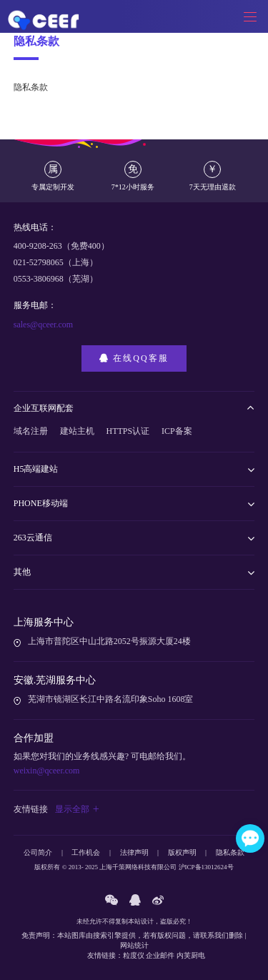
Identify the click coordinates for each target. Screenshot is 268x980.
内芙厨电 (191, 955)
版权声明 (182, 852)
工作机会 (85, 852)
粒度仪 (133, 955)
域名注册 (31, 431)
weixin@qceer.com (47, 771)
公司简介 (38, 852)
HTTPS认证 (128, 431)
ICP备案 (177, 431)
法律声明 (134, 852)
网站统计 (134, 945)
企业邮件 (160, 955)
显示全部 (77, 809)
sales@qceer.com (43, 325)
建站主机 (77, 431)
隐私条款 (230, 852)
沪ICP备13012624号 (206, 867)
